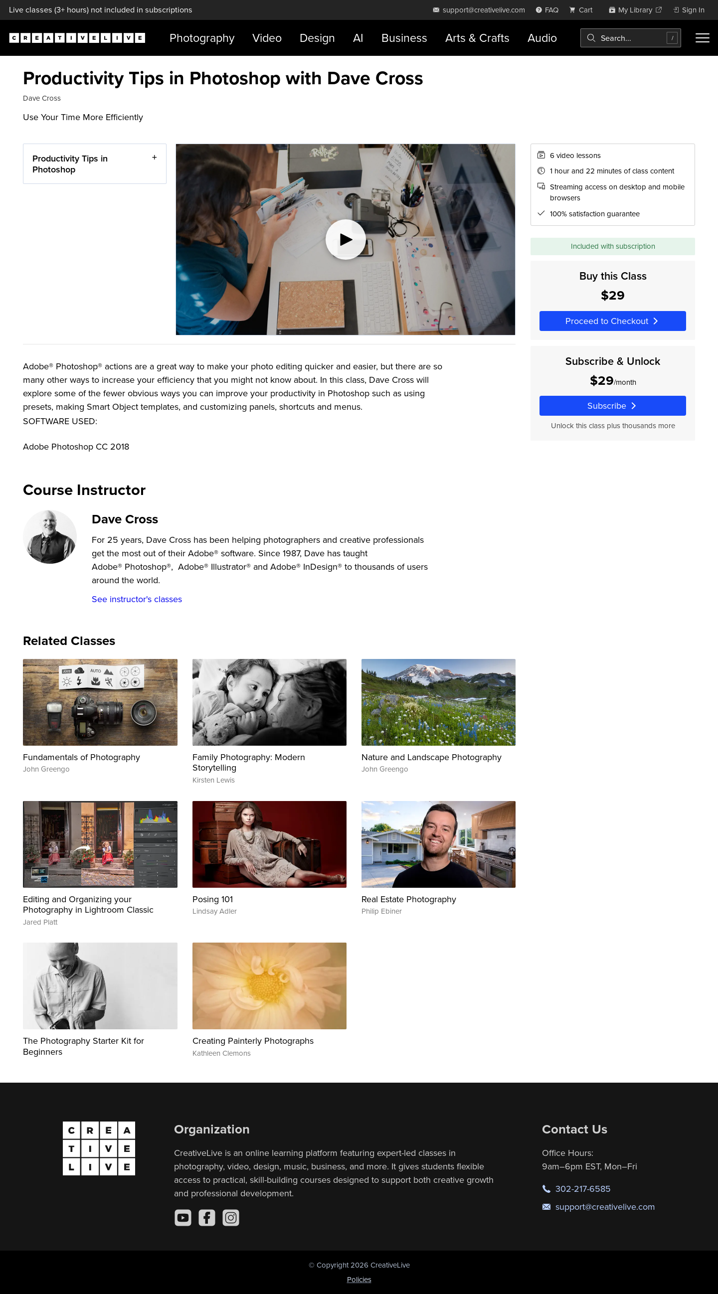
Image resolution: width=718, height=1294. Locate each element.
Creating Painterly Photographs (253, 1040)
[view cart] (583, 9)
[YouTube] (183, 1218)
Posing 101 (212, 899)
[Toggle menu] (703, 38)
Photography (202, 37)
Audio (542, 37)
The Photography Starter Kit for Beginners (83, 1046)
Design (317, 37)
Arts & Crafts (477, 37)
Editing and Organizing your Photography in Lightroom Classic (88, 904)
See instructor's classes (137, 599)
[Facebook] (207, 1218)
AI (358, 37)
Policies (359, 1279)
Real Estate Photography (408, 899)
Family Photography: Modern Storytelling (248, 762)
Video (267, 37)
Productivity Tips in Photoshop (70, 163)
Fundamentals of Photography (81, 757)
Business (404, 37)
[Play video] (345, 239)
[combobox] (631, 38)
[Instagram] (231, 1218)
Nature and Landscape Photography (431, 757)
